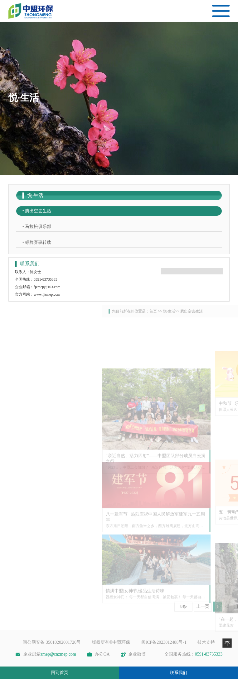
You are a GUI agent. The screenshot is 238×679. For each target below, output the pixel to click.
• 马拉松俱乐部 (36, 226)
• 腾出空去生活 (36, 211)
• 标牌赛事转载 (36, 242)
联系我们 (178, 672)
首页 (207, 311)
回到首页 (59, 672)
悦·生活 (223, 311)
